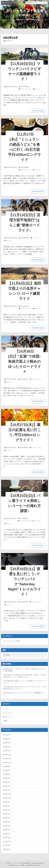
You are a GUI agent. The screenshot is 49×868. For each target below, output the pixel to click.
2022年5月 (6, 818)
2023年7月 (6, 770)
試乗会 (5, 721)
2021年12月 (7, 837)
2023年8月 (6, 766)
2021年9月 (6, 845)
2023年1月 (6, 790)
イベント (36, 238)
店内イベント (35, 521)
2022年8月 (6, 806)
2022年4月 (6, 822)
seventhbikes (25, 86)
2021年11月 (7, 841)
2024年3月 (6, 743)
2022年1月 (6, 833)
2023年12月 (7, 754)
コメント (37, 89)
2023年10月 (7, 762)
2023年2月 (6, 786)
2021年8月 (6, 849)
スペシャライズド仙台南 (11, 641)
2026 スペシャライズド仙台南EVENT (18, 863)
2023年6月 (6, 774)
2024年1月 (6, 751)
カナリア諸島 (20, 865)
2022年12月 (7, 794)
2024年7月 (6, 735)
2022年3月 (6, 826)
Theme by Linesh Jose (33, 865)
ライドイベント (26, 89)
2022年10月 (7, 798)
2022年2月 (6, 830)
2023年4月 (6, 778)
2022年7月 (6, 810)
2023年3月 (6, 782)
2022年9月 (6, 802)
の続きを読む (38, 111)
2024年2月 (6, 747)
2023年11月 (7, 758)
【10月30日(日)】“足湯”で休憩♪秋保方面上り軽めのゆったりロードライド (24, 361)
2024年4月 (6, 739)
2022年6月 (6, 814)
